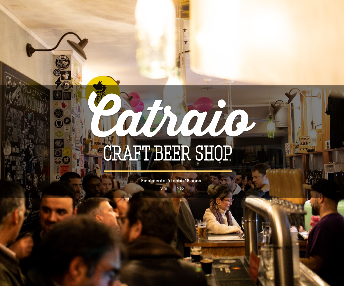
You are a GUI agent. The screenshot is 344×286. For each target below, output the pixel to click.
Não (180, 188)
